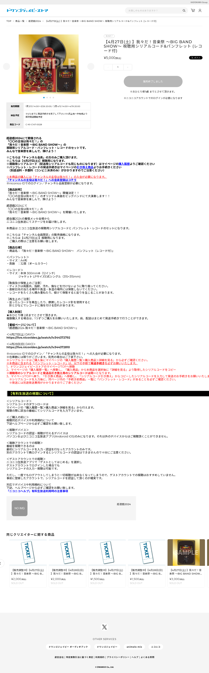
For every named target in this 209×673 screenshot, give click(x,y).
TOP (8, 21)
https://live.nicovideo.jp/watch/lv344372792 (38, 337)
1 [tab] (44, 97)
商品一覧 (19, 21)
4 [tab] (53, 97)
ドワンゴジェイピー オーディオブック (68, 647)
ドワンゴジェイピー (107, 647)
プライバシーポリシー (118, 657)
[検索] (184, 10)
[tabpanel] (48, 64)
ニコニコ (155, 647)
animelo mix (134, 647)
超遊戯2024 (35, 21)
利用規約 (99, 657)
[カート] (193, 10)
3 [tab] (50, 97)
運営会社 (59, 657)
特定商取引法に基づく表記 (79, 657)
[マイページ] (200, 10)
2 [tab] (47, 97)
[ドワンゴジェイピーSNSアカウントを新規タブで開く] (104, 627)
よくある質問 (147, 657)
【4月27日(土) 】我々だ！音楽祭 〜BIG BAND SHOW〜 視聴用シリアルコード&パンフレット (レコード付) (101, 21)
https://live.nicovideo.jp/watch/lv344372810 (38, 347)
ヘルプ (135, 657)
